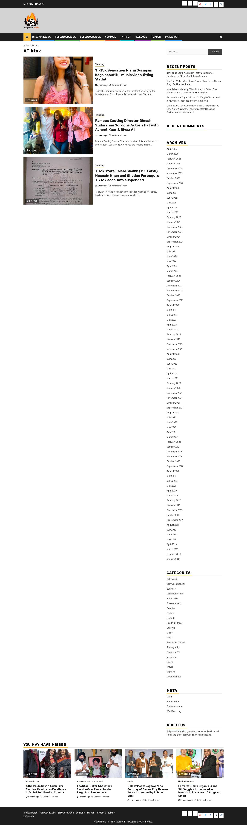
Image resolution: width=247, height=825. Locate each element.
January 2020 (173, 505)
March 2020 (172, 495)
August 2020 (173, 471)
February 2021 (174, 442)
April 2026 (172, 149)
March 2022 (172, 378)
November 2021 (175, 398)
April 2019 (172, 544)
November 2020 (175, 456)
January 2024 (173, 281)
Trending (99, 64)
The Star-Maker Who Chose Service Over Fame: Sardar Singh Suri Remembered (94, 789)
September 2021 (175, 407)
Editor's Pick (172, 598)
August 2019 (173, 525)
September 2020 (175, 466)
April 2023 (172, 324)
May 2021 (171, 427)
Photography (173, 647)
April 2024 (172, 266)
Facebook (141, 37)
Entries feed (173, 701)
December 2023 (175, 285)
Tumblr (156, 37)
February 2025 (174, 217)
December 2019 (175, 510)
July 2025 (171, 193)
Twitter (125, 37)
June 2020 (172, 481)
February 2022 (174, 383)
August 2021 (173, 412)
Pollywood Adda (65, 37)
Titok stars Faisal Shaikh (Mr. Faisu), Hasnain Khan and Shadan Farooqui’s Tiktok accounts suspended (127, 175)
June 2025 (172, 198)
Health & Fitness (175, 623)
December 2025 (175, 168)
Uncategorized (174, 676)
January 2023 (173, 339)
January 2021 (173, 446)
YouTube (110, 37)
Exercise (171, 608)
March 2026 (172, 154)
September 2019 (175, 520)
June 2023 (172, 315)
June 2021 (172, 422)
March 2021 (172, 437)
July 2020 (171, 476)
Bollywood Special (176, 584)
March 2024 (172, 271)
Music (169, 632)
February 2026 (174, 158)
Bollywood (172, 579)
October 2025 (173, 178)
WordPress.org (174, 711)
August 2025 (173, 188)
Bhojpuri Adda (41, 37)
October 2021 (173, 403)
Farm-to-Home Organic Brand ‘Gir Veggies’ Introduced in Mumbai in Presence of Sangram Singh (199, 791)
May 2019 (171, 539)
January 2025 (173, 222)
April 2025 (172, 207)
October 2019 (173, 515)
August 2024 (173, 246)
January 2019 (173, 559)
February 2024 (174, 276)
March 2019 (172, 549)
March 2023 (172, 329)
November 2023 (175, 290)
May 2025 (171, 202)
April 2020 (172, 490)
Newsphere (132, 821)
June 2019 (172, 534)
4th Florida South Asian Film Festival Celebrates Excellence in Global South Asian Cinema (46, 789)
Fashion (170, 613)
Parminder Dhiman (176, 642)
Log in (169, 696)
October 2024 (173, 237)
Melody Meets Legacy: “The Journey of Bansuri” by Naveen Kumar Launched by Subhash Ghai (147, 791)
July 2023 (171, 310)
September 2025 (175, 183)
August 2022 (173, 354)
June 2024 (172, 256)
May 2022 (171, 368)
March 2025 (172, 212)
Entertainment (174, 603)
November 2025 (175, 173)
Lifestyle (171, 628)
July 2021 (171, 417)
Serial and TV (173, 652)
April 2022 (172, 373)
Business (171, 589)
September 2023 (175, 300)
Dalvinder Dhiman (119, 85)
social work (172, 657)
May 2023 (171, 320)
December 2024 (175, 227)
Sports (170, 662)
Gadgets (171, 618)
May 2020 (171, 486)
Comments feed (175, 706)
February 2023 (174, 334)
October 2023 (173, 295)
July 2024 (171, 251)
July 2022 (171, 359)
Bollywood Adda (90, 37)
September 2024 (175, 241)
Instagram (171, 37)
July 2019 (171, 529)
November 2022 (175, 349)
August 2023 (173, 305)
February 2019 (174, 554)
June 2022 (172, 364)
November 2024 (175, 232)
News (169, 637)
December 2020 (175, 451)
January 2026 (173, 163)
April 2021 (172, 432)
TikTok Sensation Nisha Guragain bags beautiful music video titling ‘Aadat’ (124, 74)
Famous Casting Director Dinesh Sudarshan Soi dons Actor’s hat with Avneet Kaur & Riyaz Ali (127, 125)
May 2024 (171, 261)
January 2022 (173, 388)
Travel (170, 667)
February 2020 (174, 500)
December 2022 (175, 344)
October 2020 (173, 461)
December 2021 (175, 393)
